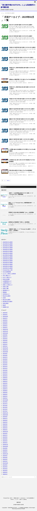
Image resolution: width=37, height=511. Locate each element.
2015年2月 (5, 440)
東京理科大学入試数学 (7, 301)
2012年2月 (5, 468)
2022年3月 (5, 364)
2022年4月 (5, 362)
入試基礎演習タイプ (7, 281)
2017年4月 (5, 405)
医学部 (33, 59)
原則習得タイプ (6, 290)
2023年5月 (5, 338)
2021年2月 (5, 374)
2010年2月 (5, 474)
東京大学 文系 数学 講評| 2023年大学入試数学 (20, 24)
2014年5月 (5, 450)
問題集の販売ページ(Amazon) (19, 492)
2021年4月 (5, 370)
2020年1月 (5, 381)
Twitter (12, 493)
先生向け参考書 (6, 279)
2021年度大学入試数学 (8, 262)
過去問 (10, 29)
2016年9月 (5, 416)
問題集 (20, 27)
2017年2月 (5, 409)
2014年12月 (5, 444)
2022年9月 (5, 353)
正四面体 (14, 164)
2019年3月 (5, 383)
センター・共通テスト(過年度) (9, 273)
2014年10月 (5, 446)
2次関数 (29, 152)
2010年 (26, 163)
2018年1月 (5, 398)
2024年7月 (5, 318)
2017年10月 (5, 400)
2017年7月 (5, 403)
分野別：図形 (5, 286)
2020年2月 (5, 379)
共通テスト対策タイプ (7, 284)
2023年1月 (5, 346)
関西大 (22, 154)
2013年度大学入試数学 (8, 247)
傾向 (13, 27)
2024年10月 (5, 316)
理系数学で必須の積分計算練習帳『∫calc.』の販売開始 (21, 212)
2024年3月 (5, 323)
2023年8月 (5, 335)
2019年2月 (5, 385)
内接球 (29, 163)
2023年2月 (5, 344)
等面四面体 (18, 164)
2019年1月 (5, 387)
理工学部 (17, 101)
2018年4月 (5, 392)
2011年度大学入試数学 (8, 244)
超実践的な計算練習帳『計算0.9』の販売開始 (19, 222)
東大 (31, 27)
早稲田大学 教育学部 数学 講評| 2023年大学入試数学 (22, 47)
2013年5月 (5, 455)
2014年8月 (5, 448)
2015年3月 (5, 439)
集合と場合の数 (14, 173)
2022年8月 (5, 355)
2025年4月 (5, 312)
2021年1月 (5, 375)
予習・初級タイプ (6, 275)
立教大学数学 (5, 303)
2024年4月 (5, 322)
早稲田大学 (16, 50)
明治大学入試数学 (6, 296)
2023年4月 (5, 340)
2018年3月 (5, 394)
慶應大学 (18, 60)
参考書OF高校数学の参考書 (18, 499)
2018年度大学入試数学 (8, 257)
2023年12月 (5, 329)
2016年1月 (5, 429)
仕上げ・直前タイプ (7, 277)
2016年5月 (5, 422)
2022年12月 (5, 348)
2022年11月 (5, 349)
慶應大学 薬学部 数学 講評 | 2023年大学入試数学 (21, 139)
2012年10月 (5, 463)
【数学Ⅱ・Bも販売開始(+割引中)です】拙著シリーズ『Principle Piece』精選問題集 (21, 193)
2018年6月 (5, 390)
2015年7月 (5, 435)
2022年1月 (5, 368)
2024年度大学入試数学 (8, 268)
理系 (33, 27)
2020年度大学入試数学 (8, 260)
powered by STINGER (20, 503)
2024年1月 (5, 327)
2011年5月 (5, 470)
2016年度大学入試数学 (8, 253)
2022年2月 (5, 366)
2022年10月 (5, 351)
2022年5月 (5, 361)
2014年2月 (5, 451)
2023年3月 (5, 342)
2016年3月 (5, 426)
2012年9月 (5, 464)
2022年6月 (5, 359)
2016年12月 (5, 413)
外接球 (32, 163)
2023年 (26, 152)
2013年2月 (5, 461)
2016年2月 (5, 427)
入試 (15, 27)
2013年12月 (5, 453)
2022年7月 (5, 357)
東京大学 (28, 27)
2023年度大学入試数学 (21, 26)
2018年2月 (5, 396)
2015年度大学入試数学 (8, 251)
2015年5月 (5, 437)
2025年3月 (5, 314)
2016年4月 (5, 424)
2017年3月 (5, 407)
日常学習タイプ (6, 294)
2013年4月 (5, 457)
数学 (25, 27)
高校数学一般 (5, 307)
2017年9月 (5, 401)
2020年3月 (5, 377)
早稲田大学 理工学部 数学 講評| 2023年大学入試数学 (22, 98)
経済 (15, 111)
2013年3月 (5, 459)
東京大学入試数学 (30, 26)
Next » (8, 180)
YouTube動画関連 (20, 81)
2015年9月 (5, 433)
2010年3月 (5, 472)
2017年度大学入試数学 (8, 255)
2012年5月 (5, 466)
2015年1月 (5, 442)
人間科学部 (31, 71)
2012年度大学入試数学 (8, 245)
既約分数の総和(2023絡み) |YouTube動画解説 (20, 170)
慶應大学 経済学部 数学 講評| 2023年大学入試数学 (21, 109)
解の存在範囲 (17, 154)
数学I (13, 154)
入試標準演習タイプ (7, 283)
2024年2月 (5, 325)
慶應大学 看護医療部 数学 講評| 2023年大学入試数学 (22, 129)
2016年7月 (5, 418)
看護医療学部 (19, 132)
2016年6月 (5, 420)
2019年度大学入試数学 (8, 258)
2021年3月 (5, 372)
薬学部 (15, 142)
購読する (3, 186)
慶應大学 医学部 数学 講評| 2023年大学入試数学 (21, 57)
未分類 (4, 297)
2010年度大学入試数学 (8, 242)
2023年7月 (5, 336)
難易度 (13, 29)
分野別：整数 (5, 288)
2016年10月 (5, 414)
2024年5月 (5, 320)
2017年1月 (5, 411)
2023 (10, 27)
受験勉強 (5, 292)
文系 (21, 91)
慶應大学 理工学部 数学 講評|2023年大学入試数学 (21, 119)
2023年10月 (5, 333)
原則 (17, 27)
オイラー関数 (27, 172)
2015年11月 (5, 431)
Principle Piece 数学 (8, 270)
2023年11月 (5, 331)
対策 (23, 27)
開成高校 (23, 164)
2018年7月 (5, 388)
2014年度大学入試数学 (8, 249)
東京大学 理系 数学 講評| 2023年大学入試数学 (20, 36)
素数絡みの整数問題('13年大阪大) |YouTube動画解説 (22, 79)
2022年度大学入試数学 (8, 264)
